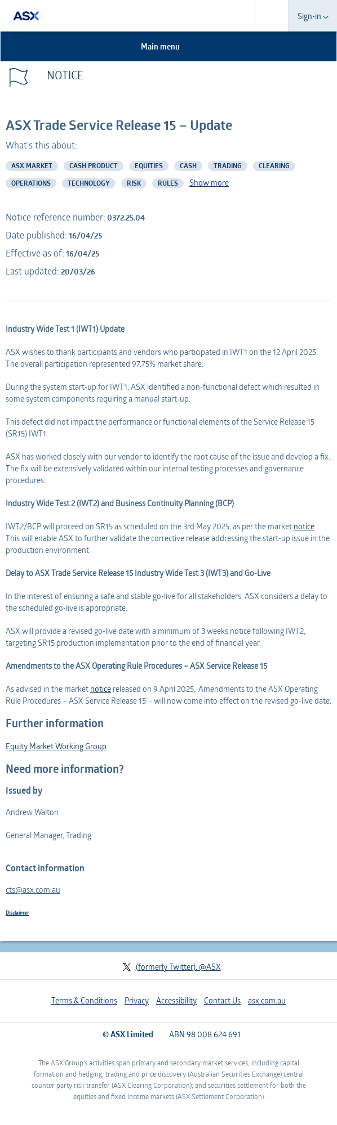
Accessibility (176, 1000)
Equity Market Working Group (56, 746)
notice (304, 526)
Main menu (166, 46)
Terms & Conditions (84, 1000)
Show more (209, 182)
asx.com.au (267, 1000)
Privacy (137, 1000)
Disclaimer (17, 912)
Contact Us (222, 1000)
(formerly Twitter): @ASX (171, 966)
